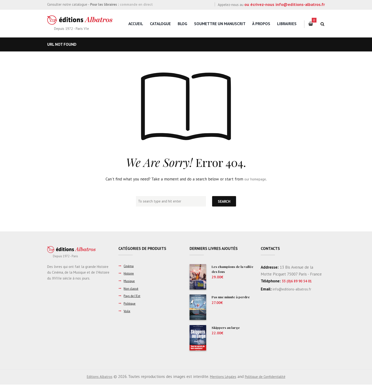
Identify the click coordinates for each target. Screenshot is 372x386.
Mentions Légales (222, 378)
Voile (127, 311)
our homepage (255, 179)
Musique (130, 281)
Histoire (129, 273)
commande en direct (136, 4)
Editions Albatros (94, 378)
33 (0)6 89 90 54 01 (300, 281)
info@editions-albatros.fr (294, 289)
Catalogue (160, 23)
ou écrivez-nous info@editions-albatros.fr (284, 4)
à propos (261, 23)
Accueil (135, 23)
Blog (182, 23)
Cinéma (129, 266)
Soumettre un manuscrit (220, 23)
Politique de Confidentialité (269, 378)
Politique (130, 303)
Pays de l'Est (133, 296)
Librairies (287, 23)
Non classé (132, 288)
